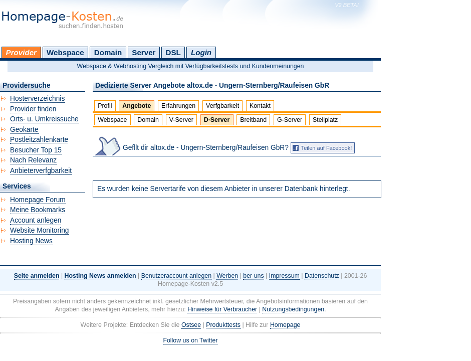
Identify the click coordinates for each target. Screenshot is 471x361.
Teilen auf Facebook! (326, 148)
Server (143, 52)
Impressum (284, 275)
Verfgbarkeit (222, 105)
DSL (173, 52)
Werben (227, 275)
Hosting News (31, 241)
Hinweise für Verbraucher (222, 309)
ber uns (253, 275)
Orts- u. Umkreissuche (44, 119)
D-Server (217, 119)
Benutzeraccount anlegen (176, 275)
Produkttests (223, 324)
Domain (108, 52)
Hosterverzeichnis (37, 98)
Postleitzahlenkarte (39, 139)
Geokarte (24, 129)
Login (201, 52)
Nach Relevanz (33, 160)
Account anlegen (35, 220)
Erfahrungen (178, 105)
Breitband (253, 119)
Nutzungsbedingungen (293, 309)
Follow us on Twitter (190, 340)
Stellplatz (325, 119)
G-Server (289, 119)
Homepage (285, 324)
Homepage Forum (38, 200)
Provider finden (33, 109)
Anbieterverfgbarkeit (41, 170)
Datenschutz (322, 275)
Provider (21, 52)
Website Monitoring (39, 230)
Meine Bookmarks (37, 210)
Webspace (65, 52)
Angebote (136, 105)
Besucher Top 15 (36, 150)
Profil (105, 105)
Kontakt (260, 105)
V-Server (181, 119)
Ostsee (191, 324)
